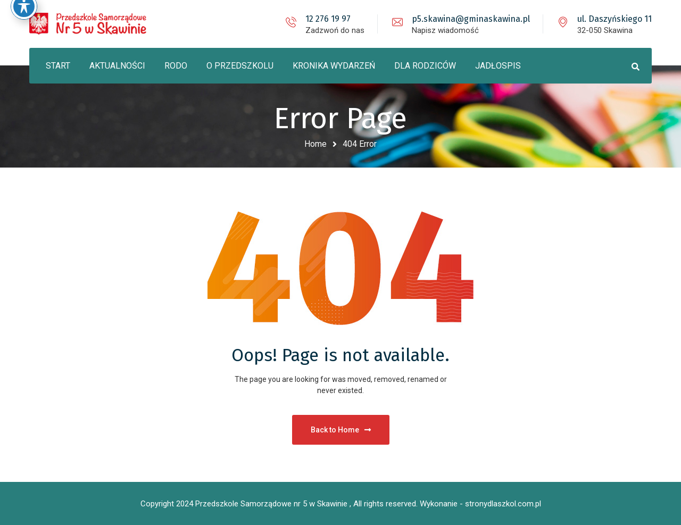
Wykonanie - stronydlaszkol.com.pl (480, 504)
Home (315, 144)
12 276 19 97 (328, 19)
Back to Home (341, 430)
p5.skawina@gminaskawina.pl (471, 19)
